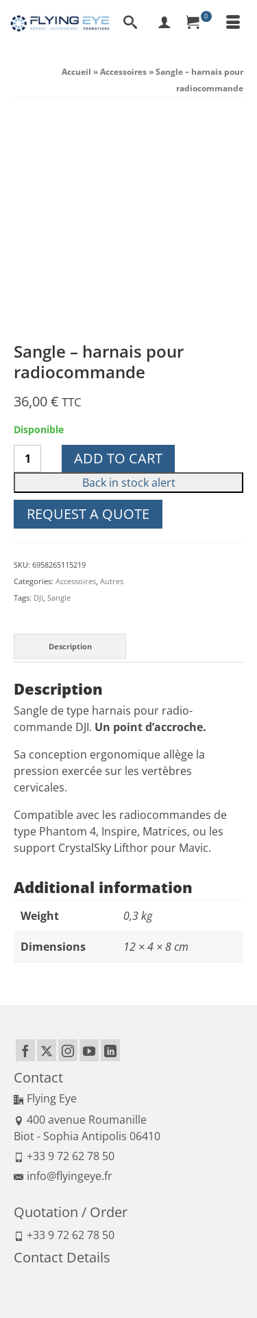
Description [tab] (70, 433)
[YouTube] (89, 838)
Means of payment (47, 1276)
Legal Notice (35, 1260)
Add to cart (118, 246)
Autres (111, 369)
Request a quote (88, 301)
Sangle (59, 385)
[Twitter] (46, 838)
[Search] (130, 23)
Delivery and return (122, 1276)
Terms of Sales (89, 1260)
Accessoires (76, 369)
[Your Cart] (199, 23)
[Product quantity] (27, 246)
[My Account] (164, 23)
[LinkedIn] (110, 838)
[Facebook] (25, 838)
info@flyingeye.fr (63, 963)
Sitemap (224, 1276)
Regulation (183, 1276)
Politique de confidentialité (170, 1260)
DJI (38, 385)
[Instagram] (67, 838)
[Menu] (233, 23)
